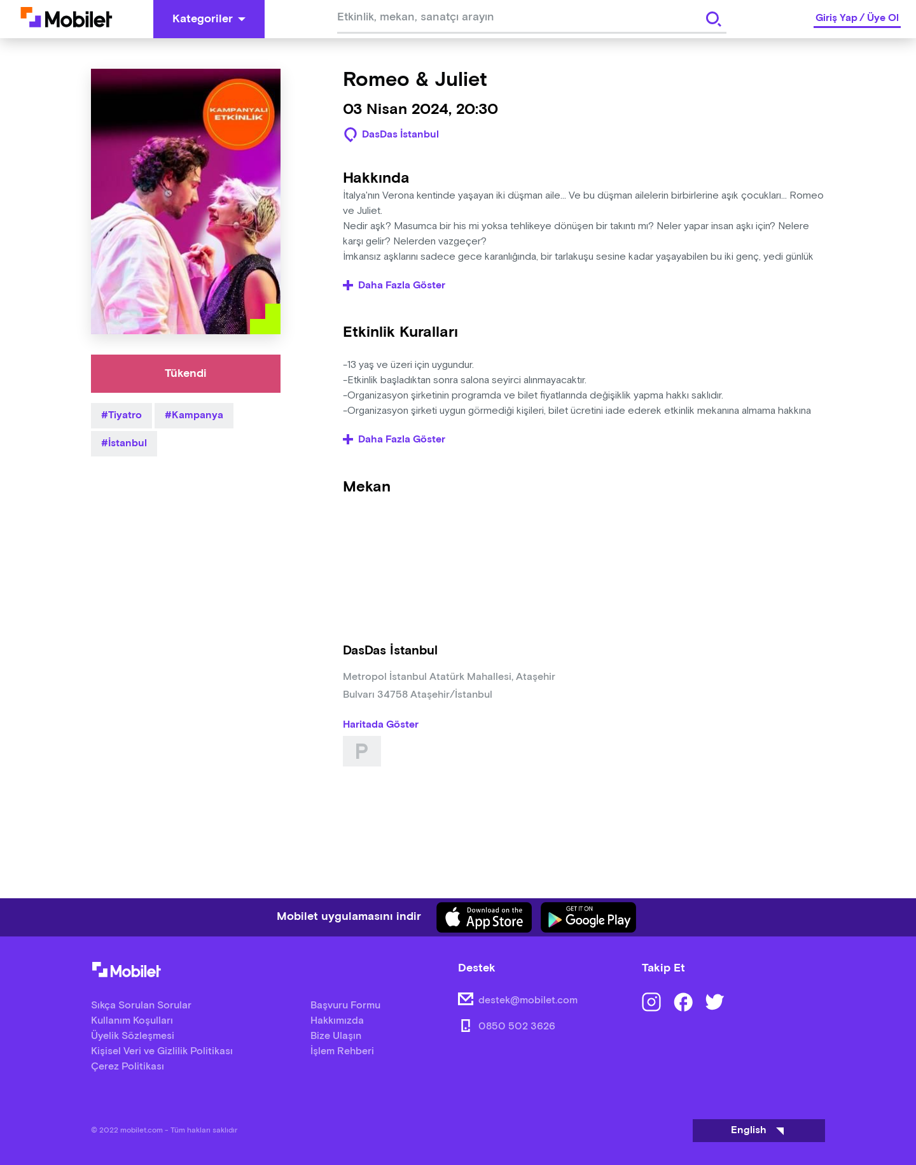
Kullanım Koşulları (132, 1020)
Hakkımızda (337, 1020)
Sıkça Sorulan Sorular (141, 1005)
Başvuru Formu (345, 1005)
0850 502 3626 (516, 1026)
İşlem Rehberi (342, 1051)
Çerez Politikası (127, 1066)
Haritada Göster (381, 725)
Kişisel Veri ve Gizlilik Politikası (162, 1051)
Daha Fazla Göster (394, 286)
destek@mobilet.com (528, 1000)
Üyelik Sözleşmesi (132, 1036)
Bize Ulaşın (335, 1036)
